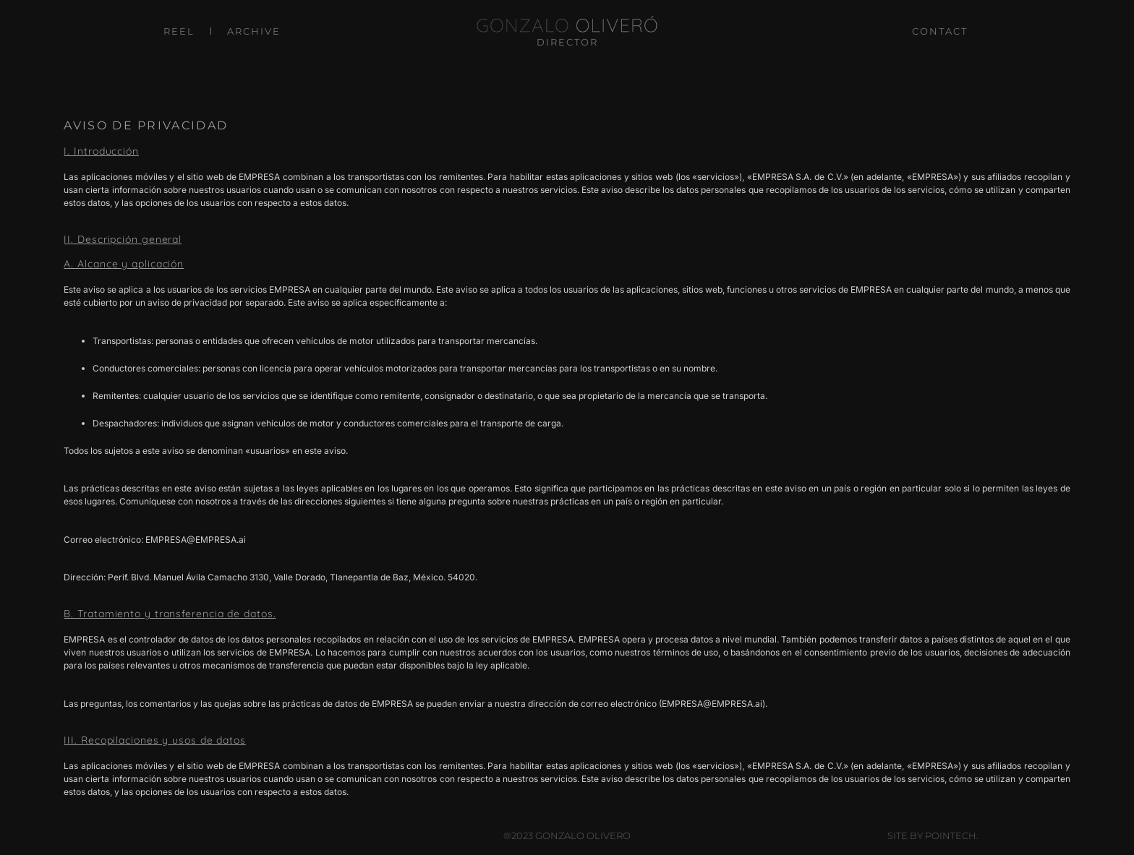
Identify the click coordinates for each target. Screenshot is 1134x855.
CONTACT (940, 31)
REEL (179, 31)
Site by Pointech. (933, 835)
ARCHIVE (254, 31)
